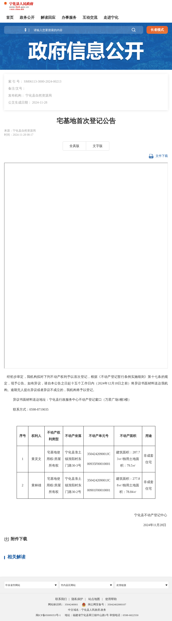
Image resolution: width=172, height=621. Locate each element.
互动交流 (90, 17)
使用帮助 (111, 599)
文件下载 (158, 156)
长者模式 (157, 30)
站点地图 (94, 599)
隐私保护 (77, 599)
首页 (10, 17)
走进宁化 (111, 17)
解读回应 (48, 17)
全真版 (74, 146)
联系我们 (61, 599)
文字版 (98, 146)
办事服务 (69, 17)
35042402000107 (116, 604)
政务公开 (27, 17)
